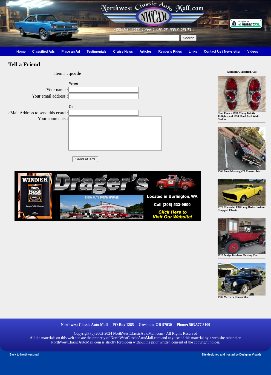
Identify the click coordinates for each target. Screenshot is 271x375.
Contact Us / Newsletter (222, 51)
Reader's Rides (170, 51)
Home (20, 51)
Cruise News (123, 51)
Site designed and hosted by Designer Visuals (231, 354)
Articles (146, 51)
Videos (252, 51)
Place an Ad (71, 51)
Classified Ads (43, 51)
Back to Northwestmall (24, 354)
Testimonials (96, 51)
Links (193, 51)
